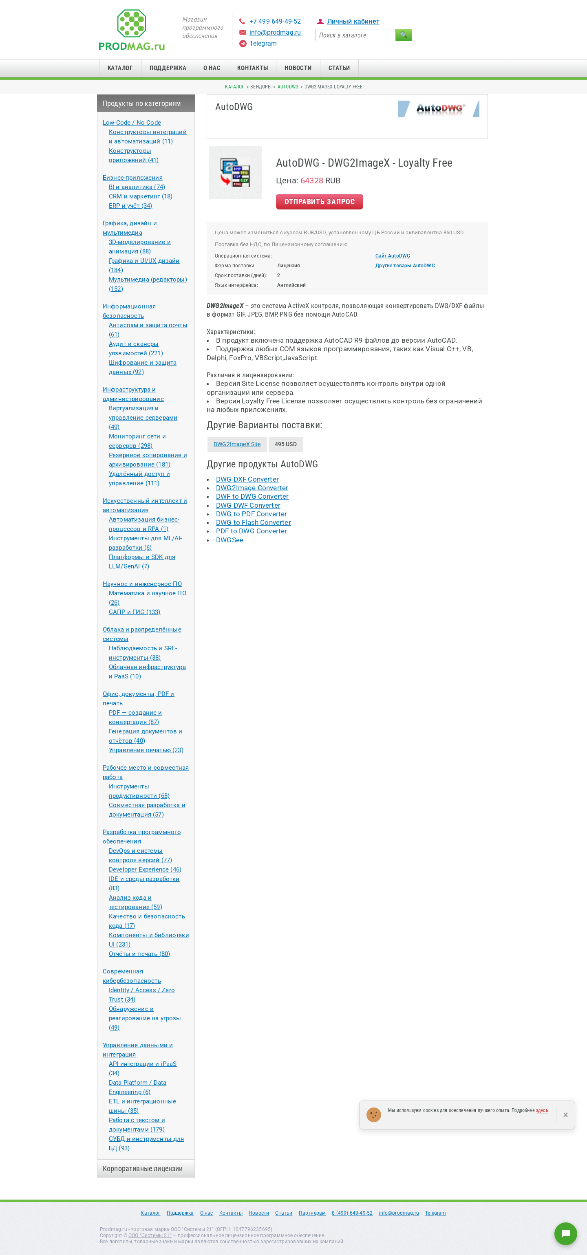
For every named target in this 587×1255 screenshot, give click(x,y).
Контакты (252, 68)
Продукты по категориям (142, 103)
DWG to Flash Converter (253, 522)
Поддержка (168, 68)
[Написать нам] (565, 1233)
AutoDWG (288, 87)
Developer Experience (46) (145, 869)
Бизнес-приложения (133, 177)
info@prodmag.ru (275, 32)
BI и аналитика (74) (137, 187)
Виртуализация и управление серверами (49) (143, 418)
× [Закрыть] (565, 1115)
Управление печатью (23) (146, 750)
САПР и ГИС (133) (135, 612)
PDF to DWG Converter (251, 531)
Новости (298, 68)
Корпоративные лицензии (143, 1168)
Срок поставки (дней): (241, 275)
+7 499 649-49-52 (275, 21)
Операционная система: (243, 256)
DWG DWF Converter (248, 505)
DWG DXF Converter (247, 479)
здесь (542, 1110)
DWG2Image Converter (252, 488)
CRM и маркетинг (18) (140, 196)
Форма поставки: (235, 266)
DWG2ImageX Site (237, 444)
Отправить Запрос (320, 201)
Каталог (120, 68)
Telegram (263, 43)
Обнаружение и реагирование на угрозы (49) (145, 1018)
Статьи (340, 68)
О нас (212, 68)
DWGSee (229, 540)
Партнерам (312, 1213)
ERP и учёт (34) (130, 205)
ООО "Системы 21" (150, 1235)
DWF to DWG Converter (252, 496)
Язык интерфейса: (236, 285)
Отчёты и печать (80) (139, 954)
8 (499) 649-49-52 (352, 1213)
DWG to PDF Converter (251, 514)
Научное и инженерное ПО (142, 584)
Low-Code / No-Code (132, 122)
